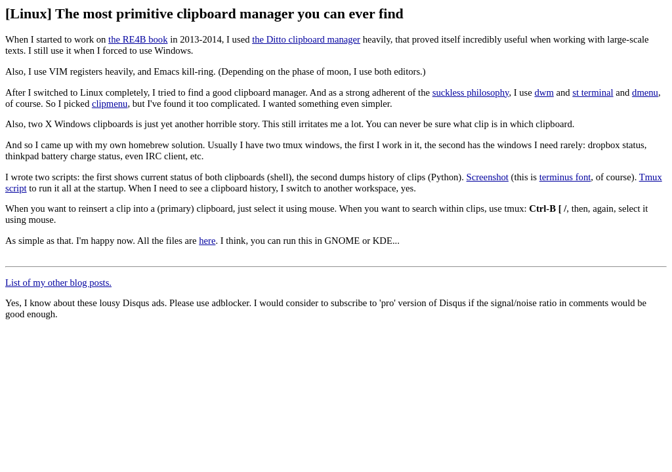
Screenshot (488, 177)
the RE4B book (137, 39)
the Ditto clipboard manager (306, 39)
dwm (543, 92)
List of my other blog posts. (58, 282)
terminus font (565, 177)
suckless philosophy (470, 92)
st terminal (592, 92)
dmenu (645, 92)
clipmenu (110, 103)
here (207, 240)
